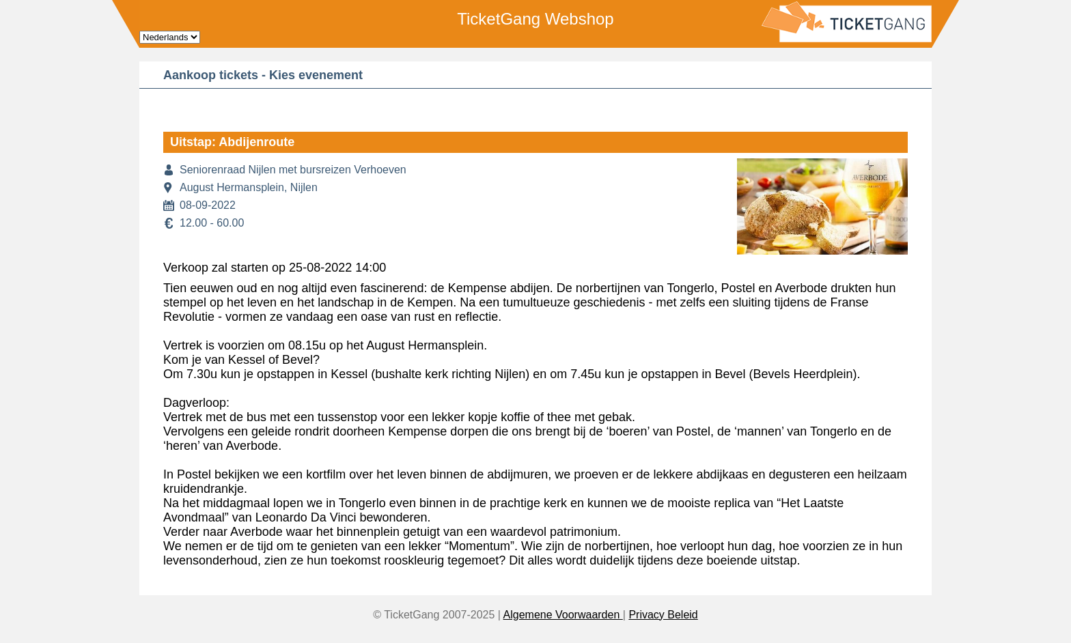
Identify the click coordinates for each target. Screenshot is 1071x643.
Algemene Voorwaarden (563, 614)
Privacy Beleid (662, 614)
